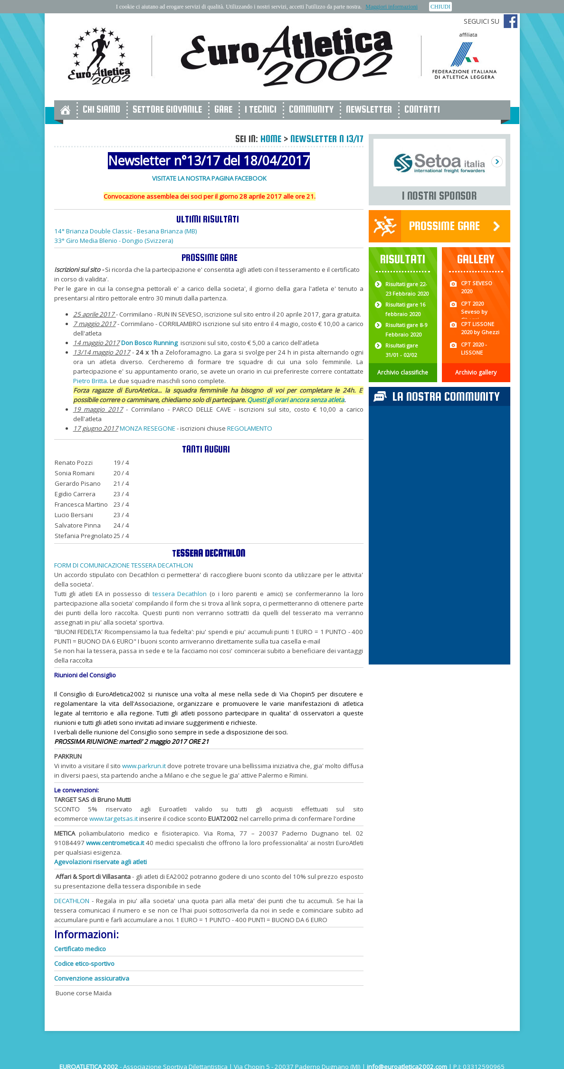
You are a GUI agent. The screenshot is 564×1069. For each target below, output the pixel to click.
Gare (223, 109)
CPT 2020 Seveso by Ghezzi (474, 311)
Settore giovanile (167, 109)
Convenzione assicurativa (91, 978)
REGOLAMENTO (250, 428)
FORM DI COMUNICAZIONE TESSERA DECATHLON (123, 565)
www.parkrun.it (144, 765)
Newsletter (369, 109)
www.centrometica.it (115, 842)
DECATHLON (71, 900)
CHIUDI (440, 6)
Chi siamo (101, 109)
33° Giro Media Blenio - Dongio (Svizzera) (113, 240)
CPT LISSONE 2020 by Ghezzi (480, 328)
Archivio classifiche (402, 372)
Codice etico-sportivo (84, 963)
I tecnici (261, 109)
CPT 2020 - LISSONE (474, 348)
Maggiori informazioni (391, 6)
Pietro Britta (90, 380)
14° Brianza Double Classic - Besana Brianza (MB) (125, 231)
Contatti (422, 109)
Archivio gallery (476, 372)
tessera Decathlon (180, 593)
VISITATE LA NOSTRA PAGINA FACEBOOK (209, 178)
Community (311, 109)
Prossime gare (444, 225)
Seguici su (481, 21)
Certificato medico (80, 948)
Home (270, 138)
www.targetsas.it (113, 818)
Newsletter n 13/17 (326, 138)
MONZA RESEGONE (147, 428)
